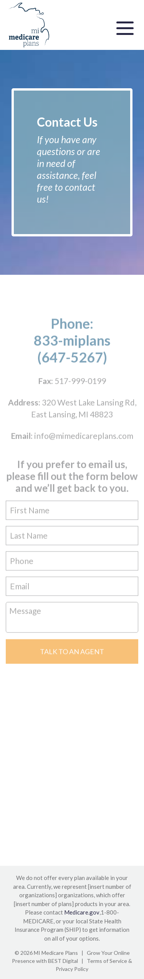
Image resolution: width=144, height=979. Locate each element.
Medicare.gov (81, 912)
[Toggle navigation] (125, 27)
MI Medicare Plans (56, 952)
